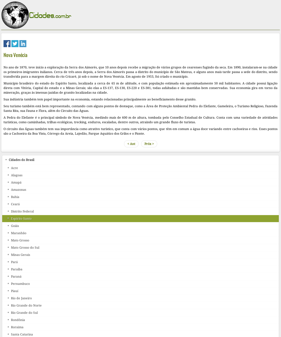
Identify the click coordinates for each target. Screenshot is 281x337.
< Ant (131, 144)
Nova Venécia (15, 55)
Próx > (149, 144)
